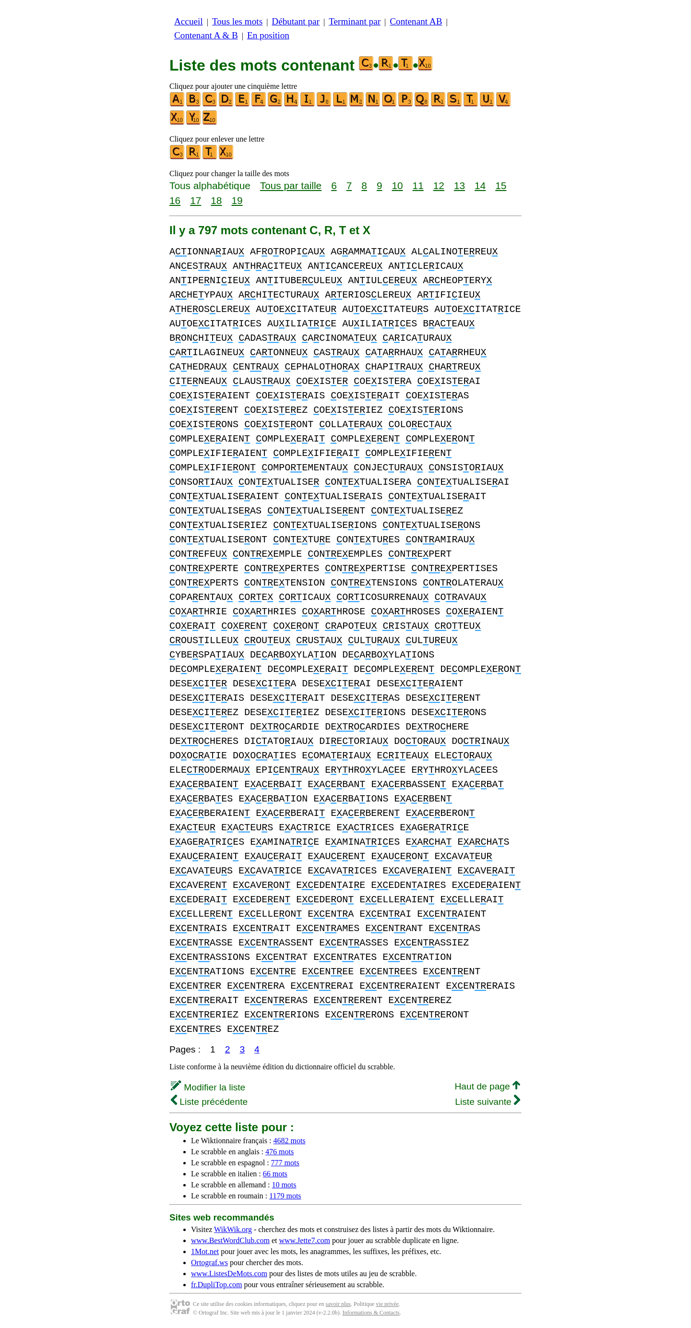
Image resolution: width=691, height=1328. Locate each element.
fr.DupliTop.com (216, 1284)
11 (418, 185)
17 (195, 200)
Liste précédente (209, 1102)
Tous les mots (237, 21)
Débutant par (296, 21)
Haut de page (487, 1086)
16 (174, 200)
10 (397, 185)
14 (480, 185)
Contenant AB (416, 21)
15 (500, 185)
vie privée (387, 1304)
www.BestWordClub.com (230, 1240)
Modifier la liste (208, 1087)
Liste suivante (487, 1102)
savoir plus (338, 1304)
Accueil (188, 21)
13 (459, 185)
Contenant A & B (206, 35)
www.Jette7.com (304, 1240)
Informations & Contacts (370, 1312)
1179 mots (285, 1196)
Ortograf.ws (209, 1262)
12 (438, 185)
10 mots (284, 1185)
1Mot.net (205, 1251)
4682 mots (289, 1141)
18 (216, 200)
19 (236, 200)
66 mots (275, 1174)
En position (268, 35)
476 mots (279, 1152)
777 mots (285, 1163)
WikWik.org (233, 1229)
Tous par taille (291, 185)
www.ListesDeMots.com (229, 1273)
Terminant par (355, 21)
